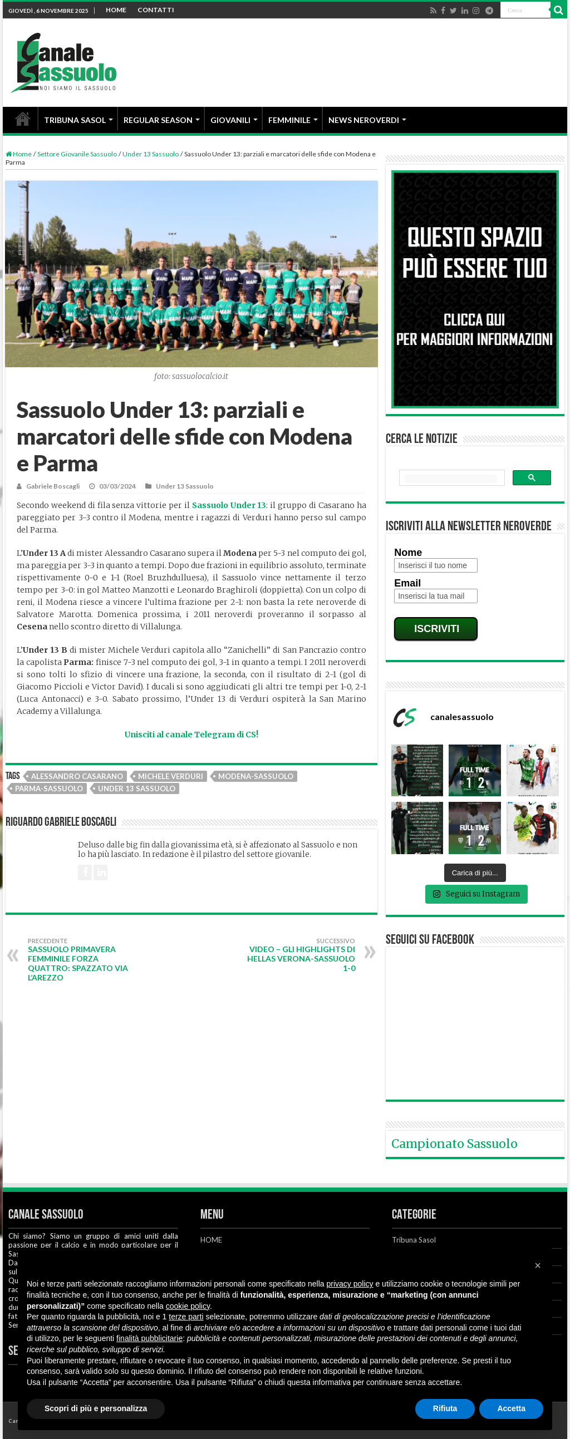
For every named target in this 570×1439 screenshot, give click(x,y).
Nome (408, 553)
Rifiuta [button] (445, 1408)
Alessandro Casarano (77, 776)
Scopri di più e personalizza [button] (96, 1408)
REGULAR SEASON (158, 120)
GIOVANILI (230, 120)
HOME (116, 10)
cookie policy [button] (188, 1306)
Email (407, 583)
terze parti (186, 1316)
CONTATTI (155, 10)
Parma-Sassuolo (49, 788)
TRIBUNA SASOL (75, 120)
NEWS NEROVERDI (363, 120)
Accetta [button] (511, 1408)
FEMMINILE (289, 120)
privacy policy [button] (350, 1283)
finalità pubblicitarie (149, 1338)
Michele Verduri (170, 776)
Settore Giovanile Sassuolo (77, 154)
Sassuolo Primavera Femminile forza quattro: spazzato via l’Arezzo (85, 959)
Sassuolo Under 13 (229, 505)
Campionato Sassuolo (454, 1143)
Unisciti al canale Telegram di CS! (191, 735)
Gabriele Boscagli (53, 486)
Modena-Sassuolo (255, 776)
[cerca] (451, 479)
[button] (538, 1265)
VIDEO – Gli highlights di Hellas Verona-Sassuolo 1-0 (298, 955)
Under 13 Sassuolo (150, 154)
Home (19, 154)
